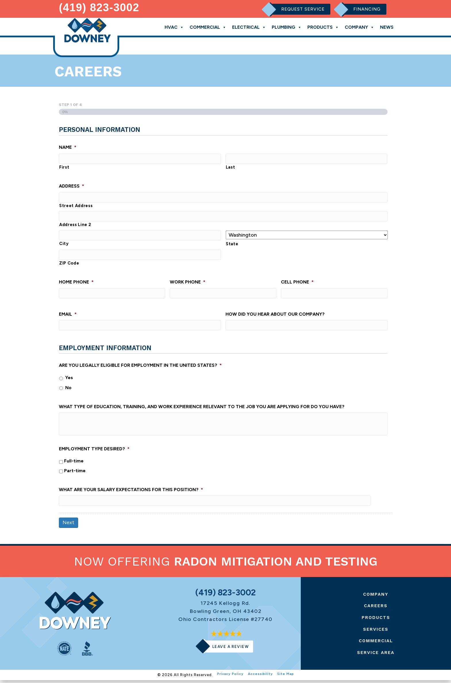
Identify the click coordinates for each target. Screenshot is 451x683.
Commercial (208, 26)
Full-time (74, 463)
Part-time (75, 472)
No (68, 389)
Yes (69, 380)
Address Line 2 (75, 225)
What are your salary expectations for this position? (131, 492)
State (232, 244)
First (64, 166)
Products (323, 26)
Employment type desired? (94, 451)
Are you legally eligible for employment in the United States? (140, 367)
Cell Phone (297, 283)
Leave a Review (230, 649)
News (387, 26)
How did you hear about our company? (275, 315)
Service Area (376, 655)
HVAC (174, 26)
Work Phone (187, 283)
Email (68, 315)
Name (67, 146)
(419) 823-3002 (99, 7)
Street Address (75, 205)
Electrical (249, 26)
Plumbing (287, 26)
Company (359, 26)
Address (71, 185)
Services (376, 631)
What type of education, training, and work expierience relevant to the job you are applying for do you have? (201, 409)
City (64, 244)
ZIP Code (69, 264)
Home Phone (76, 283)
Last (230, 166)
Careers (375, 608)
